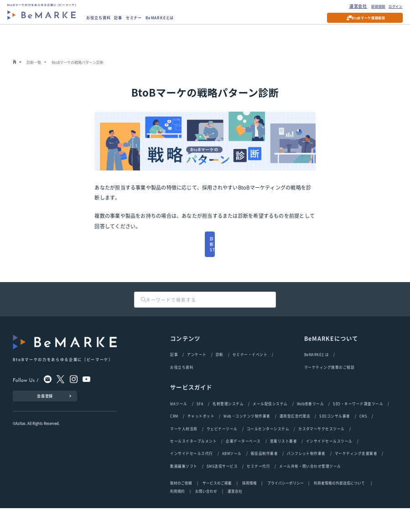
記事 (126, 20)
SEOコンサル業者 (334, 435)
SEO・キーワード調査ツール (358, 423)
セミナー (145, 20)
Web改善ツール (310, 423)
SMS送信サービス (222, 487)
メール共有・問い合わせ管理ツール (310, 487)
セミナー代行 (258, 487)
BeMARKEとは (176, 20)
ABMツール (232, 475)
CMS (363, 435)
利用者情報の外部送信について (340, 504)
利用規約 (177, 512)
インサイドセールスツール (329, 461)
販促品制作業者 (264, 475)
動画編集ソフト (183, 487)
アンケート (196, 373)
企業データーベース (243, 461)
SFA (200, 423)
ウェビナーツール (222, 449)
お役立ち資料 (103, 20)
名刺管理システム (228, 423)
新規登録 (369, 7)
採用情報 (249, 504)
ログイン (392, 7)
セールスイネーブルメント (193, 461)
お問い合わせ (206, 512)
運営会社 (347, 7)
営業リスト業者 (283, 461)
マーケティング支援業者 (356, 475)
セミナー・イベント (250, 373)
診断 (219, 373)
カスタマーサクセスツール (321, 449)
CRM (174, 435)
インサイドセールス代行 (191, 475)
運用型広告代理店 (295, 435)
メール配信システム (270, 423)
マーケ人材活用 (183, 449)
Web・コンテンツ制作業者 (246, 435)
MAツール (178, 423)
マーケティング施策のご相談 (329, 386)
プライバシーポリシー (285, 504)
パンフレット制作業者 (306, 475)
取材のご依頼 (181, 504)
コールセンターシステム (268, 449)
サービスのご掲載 (217, 504)
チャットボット (200, 435)
